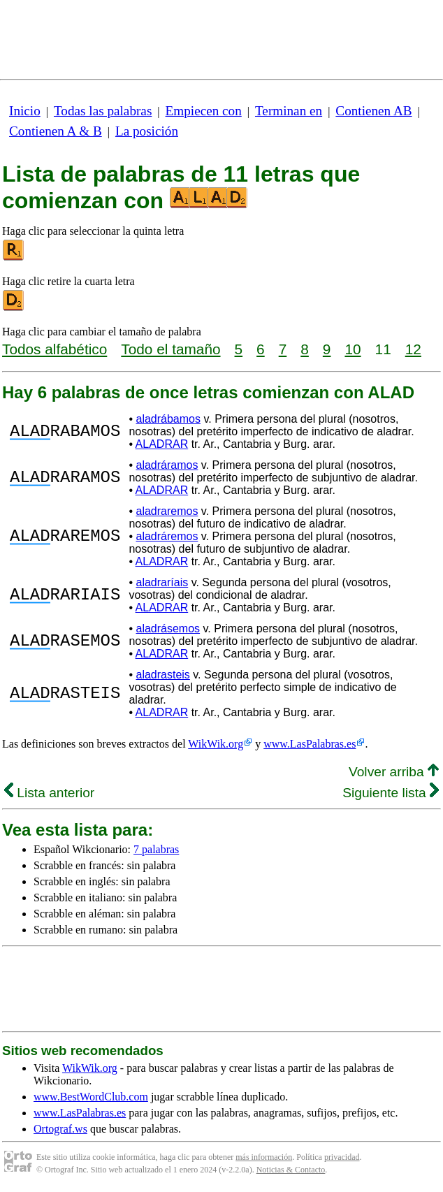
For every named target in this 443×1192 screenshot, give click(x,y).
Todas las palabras (103, 110)
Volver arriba (394, 771)
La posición (146, 131)
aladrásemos (168, 628)
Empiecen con (204, 110)
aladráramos (167, 465)
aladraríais (162, 582)
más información (263, 1157)
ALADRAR (162, 444)
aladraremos (167, 511)
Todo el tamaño (170, 349)
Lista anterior (49, 792)
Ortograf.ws (60, 1129)
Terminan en (288, 110)
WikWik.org (215, 744)
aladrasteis (162, 675)
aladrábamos (168, 419)
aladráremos (167, 536)
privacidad (342, 1157)
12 (413, 349)
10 (352, 349)
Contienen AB (373, 110)
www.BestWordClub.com (91, 1097)
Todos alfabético (54, 349)
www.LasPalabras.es (309, 744)
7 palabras (156, 849)
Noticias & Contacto (291, 1170)
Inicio (25, 110)
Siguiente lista (390, 792)
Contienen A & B (55, 131)
